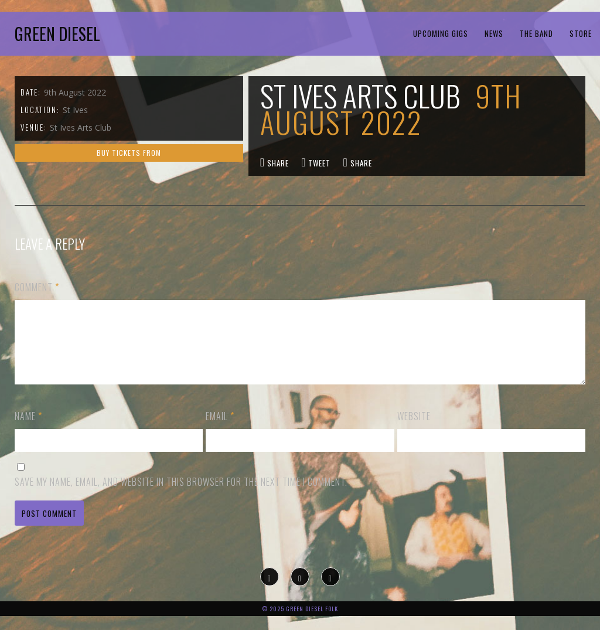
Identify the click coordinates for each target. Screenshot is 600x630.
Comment (37, 287)
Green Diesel (57, 34)
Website (414, 430)
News (494, 33)
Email (220, 430)
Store (581, 33)
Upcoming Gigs (440, 33)
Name (28, 430)
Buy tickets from (129, 153)
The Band (536, 33)
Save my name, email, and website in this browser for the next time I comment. (181, 496)
